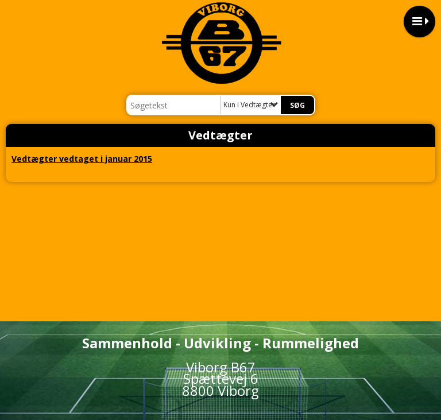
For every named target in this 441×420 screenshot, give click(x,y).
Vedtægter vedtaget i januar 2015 (81, 158)
